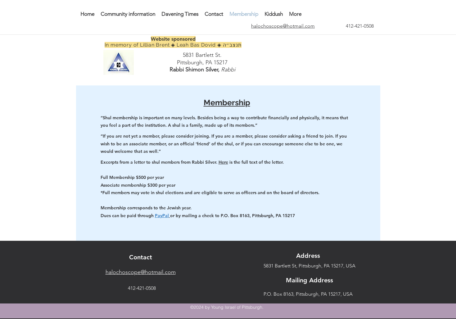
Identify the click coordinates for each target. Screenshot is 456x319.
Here (223, 162)
